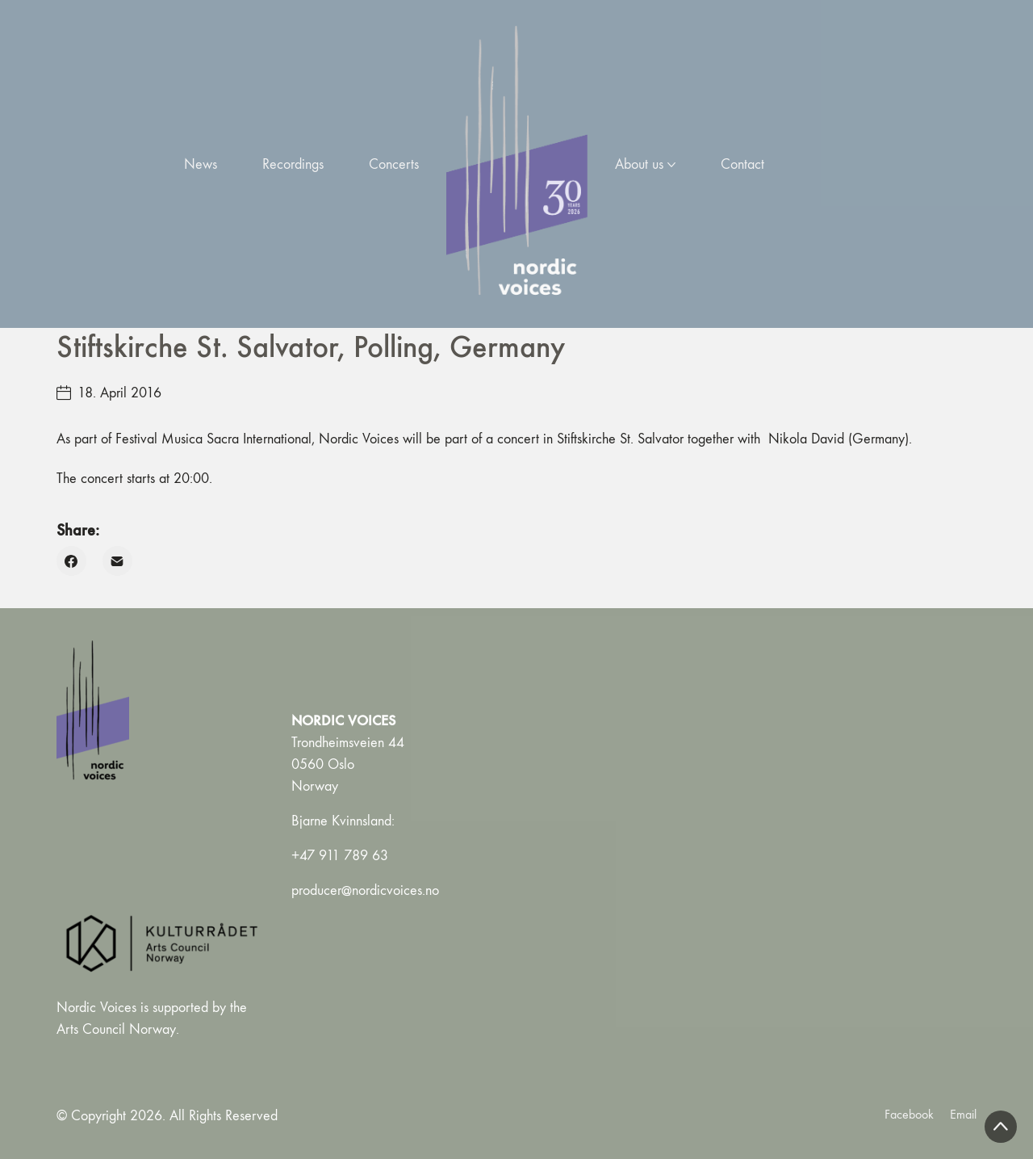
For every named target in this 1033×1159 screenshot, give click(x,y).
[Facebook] (71, 561)
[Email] (117, 561)
